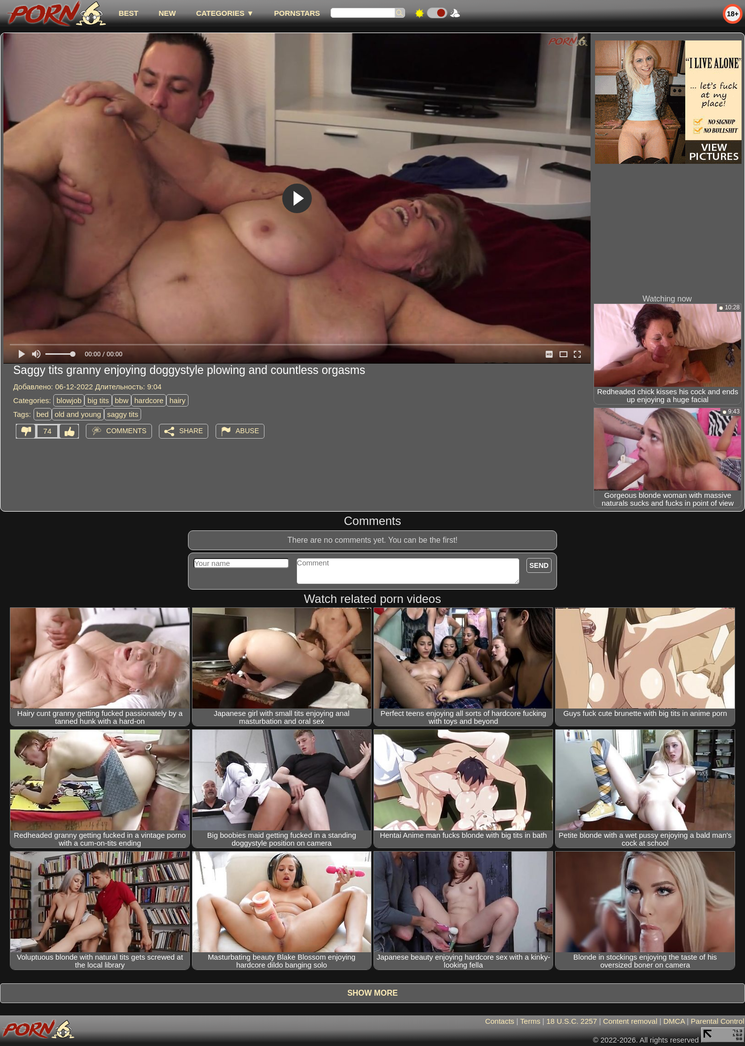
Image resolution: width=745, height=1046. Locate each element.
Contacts (499, 1021)
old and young (78, 414)
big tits (98, 400)
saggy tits (122, 414)
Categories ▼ (225, 13)
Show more (372, 993)
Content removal (630, 1021)
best (128, 13)
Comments (126, 431)
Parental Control (717, 1021)
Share (191, 431)
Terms (530, 1021)
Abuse (247, 431)
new (167, 13)
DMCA (674, 1021)
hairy (177, 400)
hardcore (148, 400)
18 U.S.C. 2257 (571, 1021)
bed (43, 414)
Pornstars (297, 13)
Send (539, 565)
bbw (122, 400)
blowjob (68, 400)
